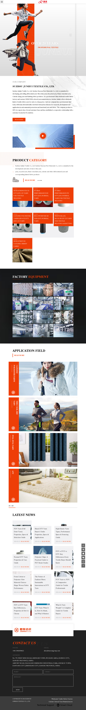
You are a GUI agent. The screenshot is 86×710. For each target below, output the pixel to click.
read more (19, 119)
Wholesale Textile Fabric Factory (62, 699)
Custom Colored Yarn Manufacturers (61, 701)
